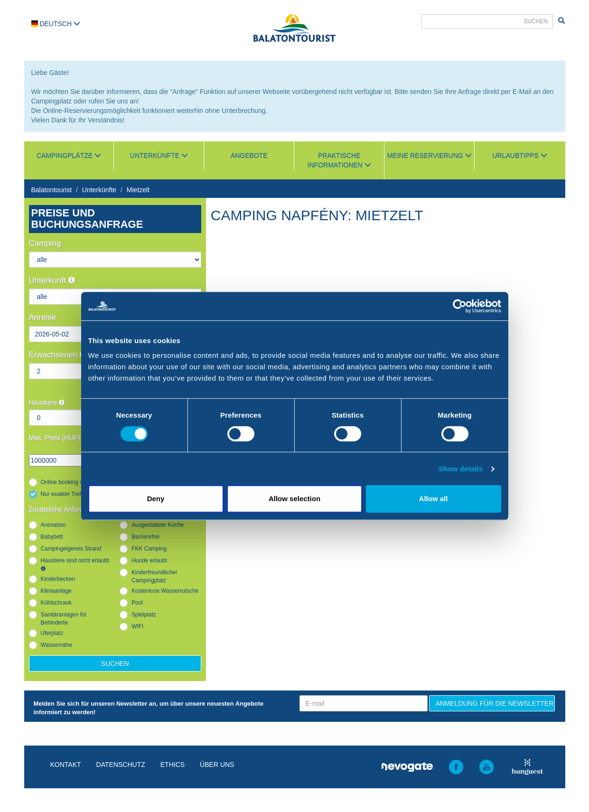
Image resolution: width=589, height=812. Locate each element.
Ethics (172, 764)
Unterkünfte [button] (159, 155)
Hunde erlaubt (149, 560)
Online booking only (65, 482)
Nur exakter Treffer (64, 494)
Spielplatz (143, 614)
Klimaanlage (56, 591)
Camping (45, 243)
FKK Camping (149, 548)
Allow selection (294, 499)
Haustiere (47, 402)
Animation (53, 525)
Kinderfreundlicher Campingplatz (154, 576)
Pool (137, 602)
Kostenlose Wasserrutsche (164, 591)
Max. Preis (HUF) (54, 437)
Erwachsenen (58, 354)
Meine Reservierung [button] (429, 155)
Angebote (249, 155)
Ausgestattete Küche (157, 525)
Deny (156, 499)
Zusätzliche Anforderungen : (74, 509)
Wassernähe (56, 645)
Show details (461, 469)
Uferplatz (52, 633)
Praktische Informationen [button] (339, 160)
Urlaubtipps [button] (520, 155)
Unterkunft (52, 280)
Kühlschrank (56, 602)
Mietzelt (138, 190)
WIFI (137, 626)
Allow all (433, 499)
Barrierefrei (145, 536)
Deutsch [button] (55, 24)
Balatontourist (51, 190)
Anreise (42, 317)
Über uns (217, 764)
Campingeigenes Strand (71, 548)
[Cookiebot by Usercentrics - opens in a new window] (459, 306)
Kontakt (65, 764)
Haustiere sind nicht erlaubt (75, 564)
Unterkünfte (99, 190)
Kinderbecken (58, 579)
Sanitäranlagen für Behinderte (64, 618)
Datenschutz (120, 764)
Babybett (52, 536)
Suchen (115, 663)
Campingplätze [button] (69, 155)
